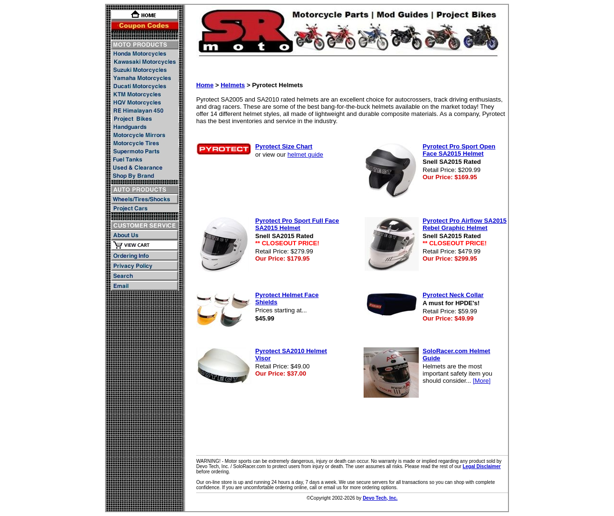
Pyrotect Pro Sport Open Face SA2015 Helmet (459, 150)
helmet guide (305, 154)
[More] (482, 380)
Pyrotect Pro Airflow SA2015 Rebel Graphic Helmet (465, 224)
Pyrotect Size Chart (283, 146)
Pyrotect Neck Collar (453, 294)
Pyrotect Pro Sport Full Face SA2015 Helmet (297, 224)
